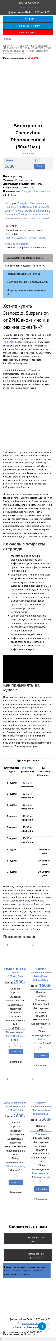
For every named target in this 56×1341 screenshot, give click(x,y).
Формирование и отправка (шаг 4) (27, 292)
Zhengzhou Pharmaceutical (36, 191)
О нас (6, 1274)
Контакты (25, 1274)
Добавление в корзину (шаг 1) (25, 258)
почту (38, 1241)
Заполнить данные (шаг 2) (23, 273)
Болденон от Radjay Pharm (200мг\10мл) (15, 972)
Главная (8, 45)
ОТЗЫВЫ (15, 1274)
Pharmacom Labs (41, 1173)
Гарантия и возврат (16, 243)
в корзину (16, 1051)
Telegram (37, 1257)
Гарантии (27, 1271)
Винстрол (27, 767)
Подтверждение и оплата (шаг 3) (27, 282)
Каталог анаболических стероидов (29, 1267)
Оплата (7, 1271)
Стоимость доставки (16, 237)
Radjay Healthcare (15, 1036)
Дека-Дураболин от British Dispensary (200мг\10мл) (15, 1106)
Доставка (17, 1271)
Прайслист (38, 1271)
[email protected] (29, 7)
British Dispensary (15, 1166)
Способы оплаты (38, 237)
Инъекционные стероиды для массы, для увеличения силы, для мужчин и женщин (27, 48)
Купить (40, 166)
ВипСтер (8, 341)
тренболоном (25, 904)
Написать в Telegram (28, 25)
